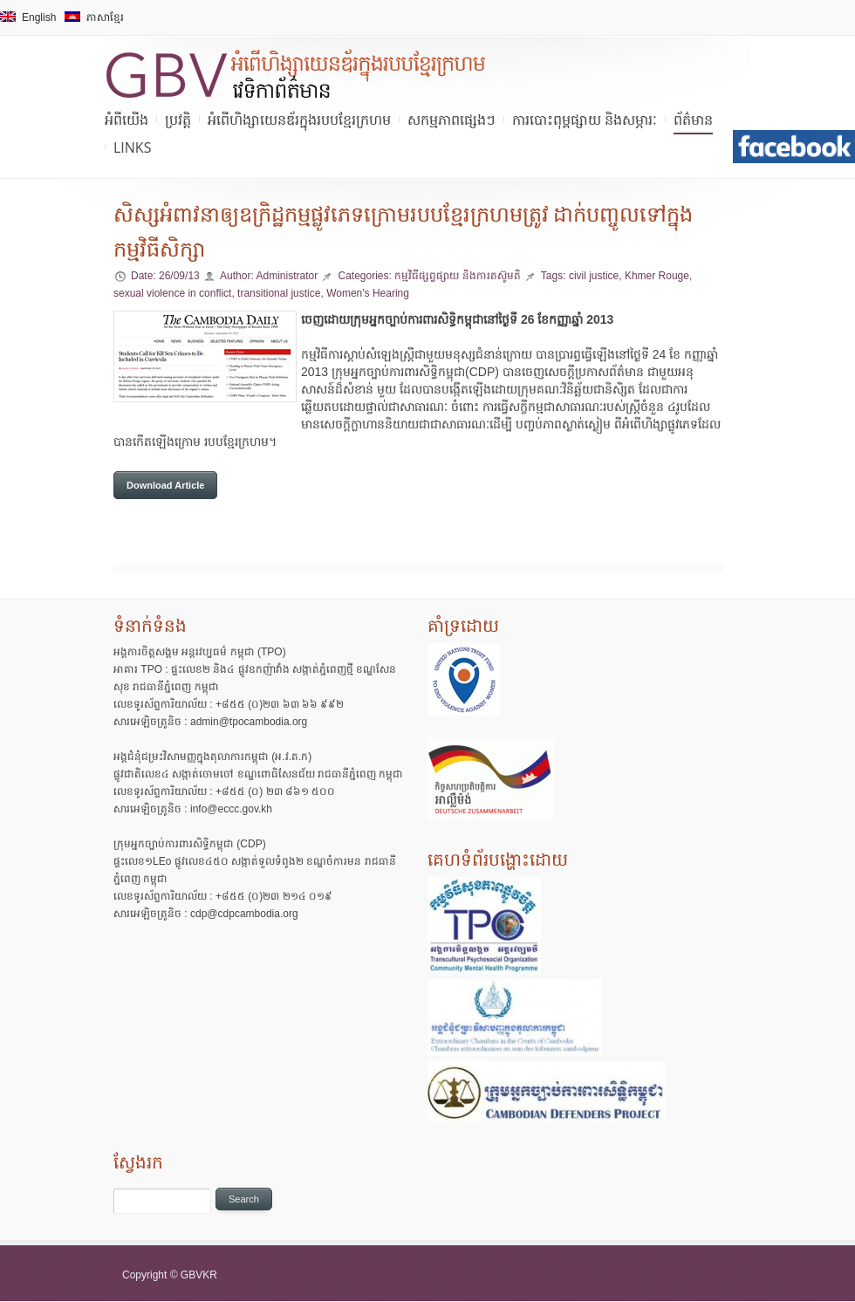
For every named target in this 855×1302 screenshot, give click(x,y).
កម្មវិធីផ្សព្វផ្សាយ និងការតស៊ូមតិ (458, 276)
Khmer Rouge (657, 276)
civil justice (594, 276)
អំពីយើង (126, 119)
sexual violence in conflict (172, 293)
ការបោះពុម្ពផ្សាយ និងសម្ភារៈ (584, 119)
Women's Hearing (367, 293)
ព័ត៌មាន (693, 119)
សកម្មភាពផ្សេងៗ (451, 119)
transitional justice (278, 293)
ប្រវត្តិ (178, 119)
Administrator (287, 276)
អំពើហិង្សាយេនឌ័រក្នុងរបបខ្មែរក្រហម (299, 119)
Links (132, 147)
